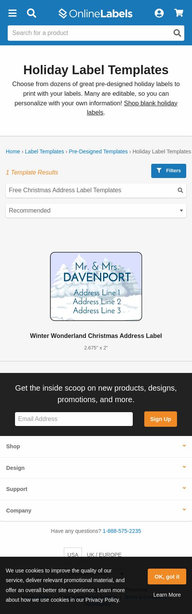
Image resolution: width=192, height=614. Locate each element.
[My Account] (159, 13)
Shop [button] (13, 446)
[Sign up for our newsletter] (74, 419)
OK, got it (167, 577)
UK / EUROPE (104, 555)
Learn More (167, 595)
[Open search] (177, 33)
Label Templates (44, 151)
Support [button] (16, 489)
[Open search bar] (31, 13)
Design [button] (15, 468)
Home (13, 151)
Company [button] (19, 511)
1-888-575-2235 (122, 531)
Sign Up (160, 419)
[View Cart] (179, 13)
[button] (12, 13)
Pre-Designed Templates (98, 151)
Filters (169, 170)
